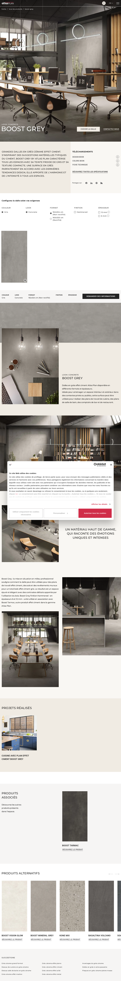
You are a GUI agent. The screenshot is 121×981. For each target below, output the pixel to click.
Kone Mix (65, 935)
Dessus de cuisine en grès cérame (15, 967)
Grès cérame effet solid (51, 970)
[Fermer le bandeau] (111, 465)
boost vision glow (12, 935)
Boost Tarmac (70, 845)
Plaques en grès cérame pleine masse (97, 970)
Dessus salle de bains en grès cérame (16, 970)
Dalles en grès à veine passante (94, 967)
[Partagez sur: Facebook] (86, 183)
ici (17, 494)
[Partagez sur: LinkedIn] (91, 183)
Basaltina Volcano (99, 935)
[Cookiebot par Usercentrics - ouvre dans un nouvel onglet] (95, 464)
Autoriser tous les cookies (95, 513)
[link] (96, 183)
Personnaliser (60, 513)
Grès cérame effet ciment (52, 967)
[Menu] (118, 3)
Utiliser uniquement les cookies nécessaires (26, 513)
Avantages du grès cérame (93, 963)
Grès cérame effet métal (51, 974)
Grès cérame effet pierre (51, 963)
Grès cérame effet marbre (12, 974)
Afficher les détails (99, 504)
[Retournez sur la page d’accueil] (50, 3)
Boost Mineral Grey (42, 935)
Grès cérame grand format (12, 963)
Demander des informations (100, 296)
